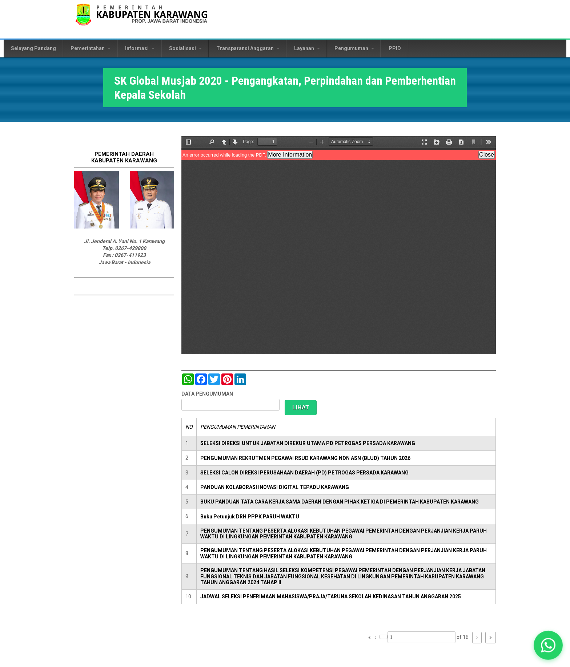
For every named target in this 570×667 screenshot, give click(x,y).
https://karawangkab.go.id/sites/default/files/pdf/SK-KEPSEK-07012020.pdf (338, 245)
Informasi (139, 48)
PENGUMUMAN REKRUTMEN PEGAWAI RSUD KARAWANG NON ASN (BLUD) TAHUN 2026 (305, 458)
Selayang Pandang (33, 48)
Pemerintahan (91, 48)
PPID (395, 48)
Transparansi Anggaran (248, 48)
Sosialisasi (185, 48)
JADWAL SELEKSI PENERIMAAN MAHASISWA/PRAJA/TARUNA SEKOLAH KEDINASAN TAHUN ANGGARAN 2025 (330, 596)
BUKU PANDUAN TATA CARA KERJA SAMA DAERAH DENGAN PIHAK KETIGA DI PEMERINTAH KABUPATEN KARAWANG (339, 502)
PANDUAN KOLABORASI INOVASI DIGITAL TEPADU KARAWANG (274, 487)
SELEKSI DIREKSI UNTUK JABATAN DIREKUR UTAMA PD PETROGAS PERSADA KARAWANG (307, 443)
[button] (548, 645)
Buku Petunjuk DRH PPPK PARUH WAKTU (249, 517)
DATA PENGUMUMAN (207, 394)
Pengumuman (354, 48)
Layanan (307, 48)
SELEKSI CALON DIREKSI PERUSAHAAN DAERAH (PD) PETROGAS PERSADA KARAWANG (304, 473)
